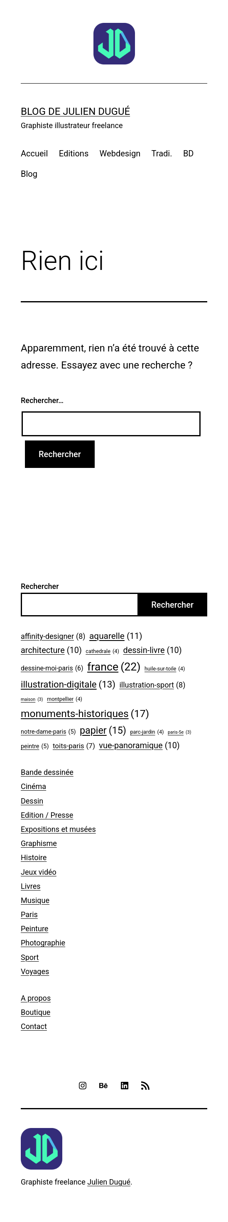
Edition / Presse (47, 815)
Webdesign (120, 153)
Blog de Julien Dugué (75, 111)
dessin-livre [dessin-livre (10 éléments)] (152, 650)
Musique (35, 900)
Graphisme (39, 843)
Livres (31, 886)
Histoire (34, 857)
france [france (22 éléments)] (113, 667)
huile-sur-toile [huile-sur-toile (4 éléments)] (165, 668)
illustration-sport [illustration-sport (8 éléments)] (152, 685)
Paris (29, 914)
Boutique (35, 1012)
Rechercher (40, 586)
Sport (30, 957)
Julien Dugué (108, 1181)
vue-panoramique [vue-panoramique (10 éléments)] (139, 746)
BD (188, 153)
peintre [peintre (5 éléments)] (35, 747)
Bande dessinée (47, 772)
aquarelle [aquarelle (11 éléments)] (115, 636)
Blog (29, 174)
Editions (74, 153)
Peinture (34, 928)
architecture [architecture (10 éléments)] (51, 650)
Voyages (35, 971)
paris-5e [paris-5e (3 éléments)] (179, 732)
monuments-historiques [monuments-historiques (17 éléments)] (85, 713)
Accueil (34, 153)
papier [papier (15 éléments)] (103, 730)
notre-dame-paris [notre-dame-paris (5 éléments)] (48, 732)
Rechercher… (42, 400)
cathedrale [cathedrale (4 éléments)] (102, 651)
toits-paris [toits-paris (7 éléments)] (74, 746)
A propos (36, 998)
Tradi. (162, 153)
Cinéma (33, 786)
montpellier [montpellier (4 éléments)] (64, 699)
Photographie (43, 942)
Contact (34, 1026)
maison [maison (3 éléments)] (32, 699)
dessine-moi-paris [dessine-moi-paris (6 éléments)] (52, 668)
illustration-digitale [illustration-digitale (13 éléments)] (68, 685)
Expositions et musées (58, 829)
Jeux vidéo (38, 872)
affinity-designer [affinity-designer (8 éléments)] (53, 636)
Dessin (32, 801)
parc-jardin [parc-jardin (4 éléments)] (147, 732)
